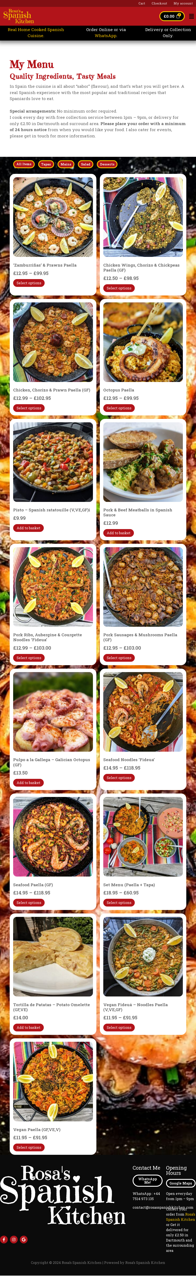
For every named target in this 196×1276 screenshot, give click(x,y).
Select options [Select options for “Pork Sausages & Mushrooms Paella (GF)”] (119, 658)
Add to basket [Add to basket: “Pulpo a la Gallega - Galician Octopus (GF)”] (28, 783)
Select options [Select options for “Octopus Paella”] (119, 408)
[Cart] (172, 16)
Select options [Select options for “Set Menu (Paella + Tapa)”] (119, 902)
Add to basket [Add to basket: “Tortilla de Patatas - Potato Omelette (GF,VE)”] (28, 1028)
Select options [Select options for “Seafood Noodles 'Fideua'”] (119, 778)
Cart (141, 3)
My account (183, 3)
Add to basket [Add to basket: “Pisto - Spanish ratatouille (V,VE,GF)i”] (28, 528)
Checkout (159, 3)
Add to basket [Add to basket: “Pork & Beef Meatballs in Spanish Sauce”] (118, 533)
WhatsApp (105, 35)
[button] (191, 16)
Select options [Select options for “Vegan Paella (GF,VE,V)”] (29, 1148)
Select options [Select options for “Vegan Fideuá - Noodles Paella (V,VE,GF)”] (119, 1028)
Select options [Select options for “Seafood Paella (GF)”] (29, 902)
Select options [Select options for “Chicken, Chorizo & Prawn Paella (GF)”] (29, 408)
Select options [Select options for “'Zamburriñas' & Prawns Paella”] (29, 283)
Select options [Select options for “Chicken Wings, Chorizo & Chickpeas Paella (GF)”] (119, 288)
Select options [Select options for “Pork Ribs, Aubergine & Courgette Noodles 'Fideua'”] (29, 658)
